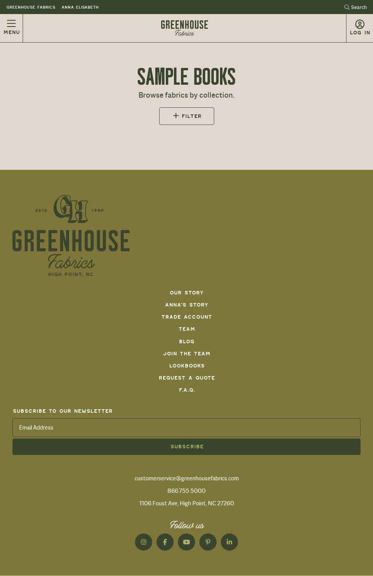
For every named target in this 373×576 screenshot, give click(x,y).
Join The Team (186, 353)
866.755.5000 (186, 491)
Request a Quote (186, 377)
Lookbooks (186, 365)
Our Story (186, 292)
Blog (186, 341)
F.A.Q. (187, 390)
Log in (360, 32)
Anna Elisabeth (79, 7)
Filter (191, 116)
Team (186, 329)
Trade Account (186, 317)
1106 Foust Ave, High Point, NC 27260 (186, 503)
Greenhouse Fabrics (30, 7)
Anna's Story (186, 304)
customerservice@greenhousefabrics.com (187, 478)
